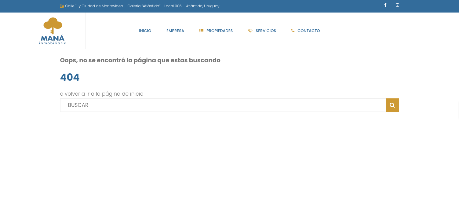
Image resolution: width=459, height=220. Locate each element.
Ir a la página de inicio (115, 93)
